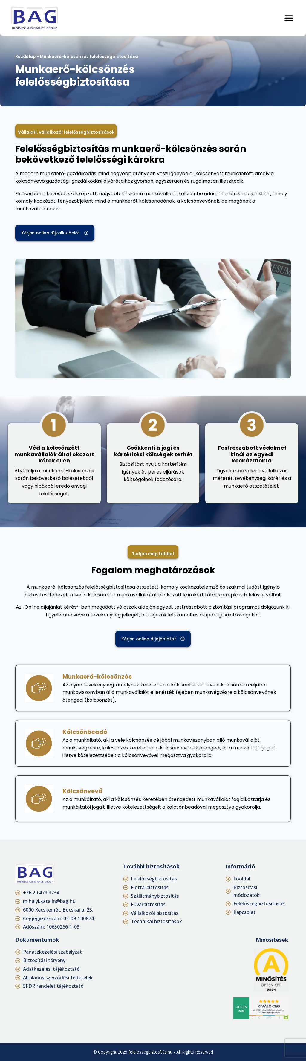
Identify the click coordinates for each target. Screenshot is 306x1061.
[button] (289, 18)
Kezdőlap (25, 56)
